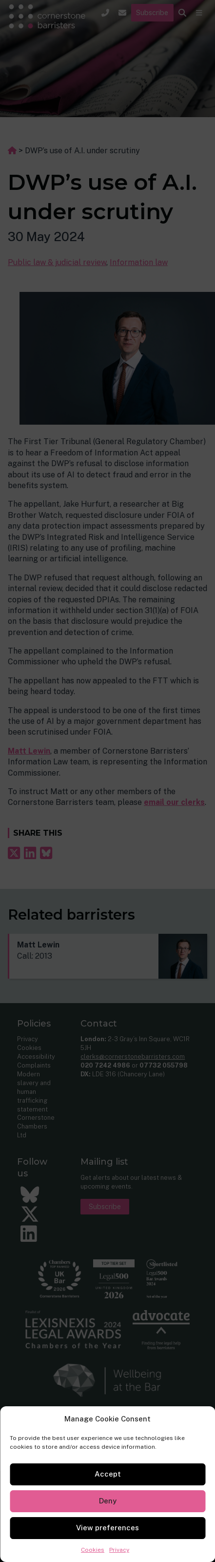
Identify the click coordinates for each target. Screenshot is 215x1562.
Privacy (119, 1549)
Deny (108, 1501)
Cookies (92, 1549)
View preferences (107, 1527)
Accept (108, 1474)
